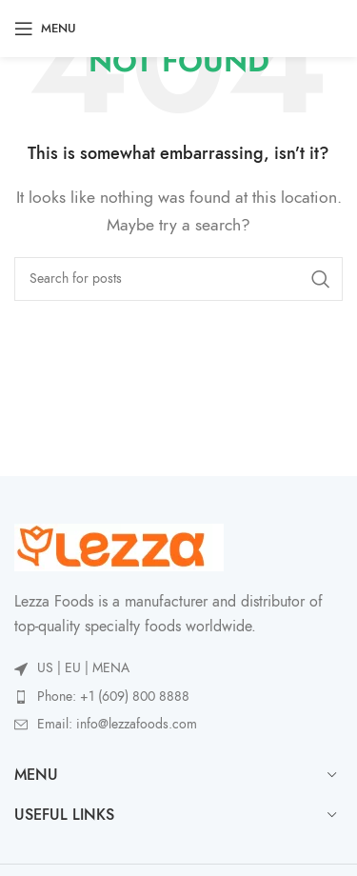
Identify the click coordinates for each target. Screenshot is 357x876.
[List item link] (178, 697)
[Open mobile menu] (45, 29)
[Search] (178, 279)
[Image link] (119, 546)
